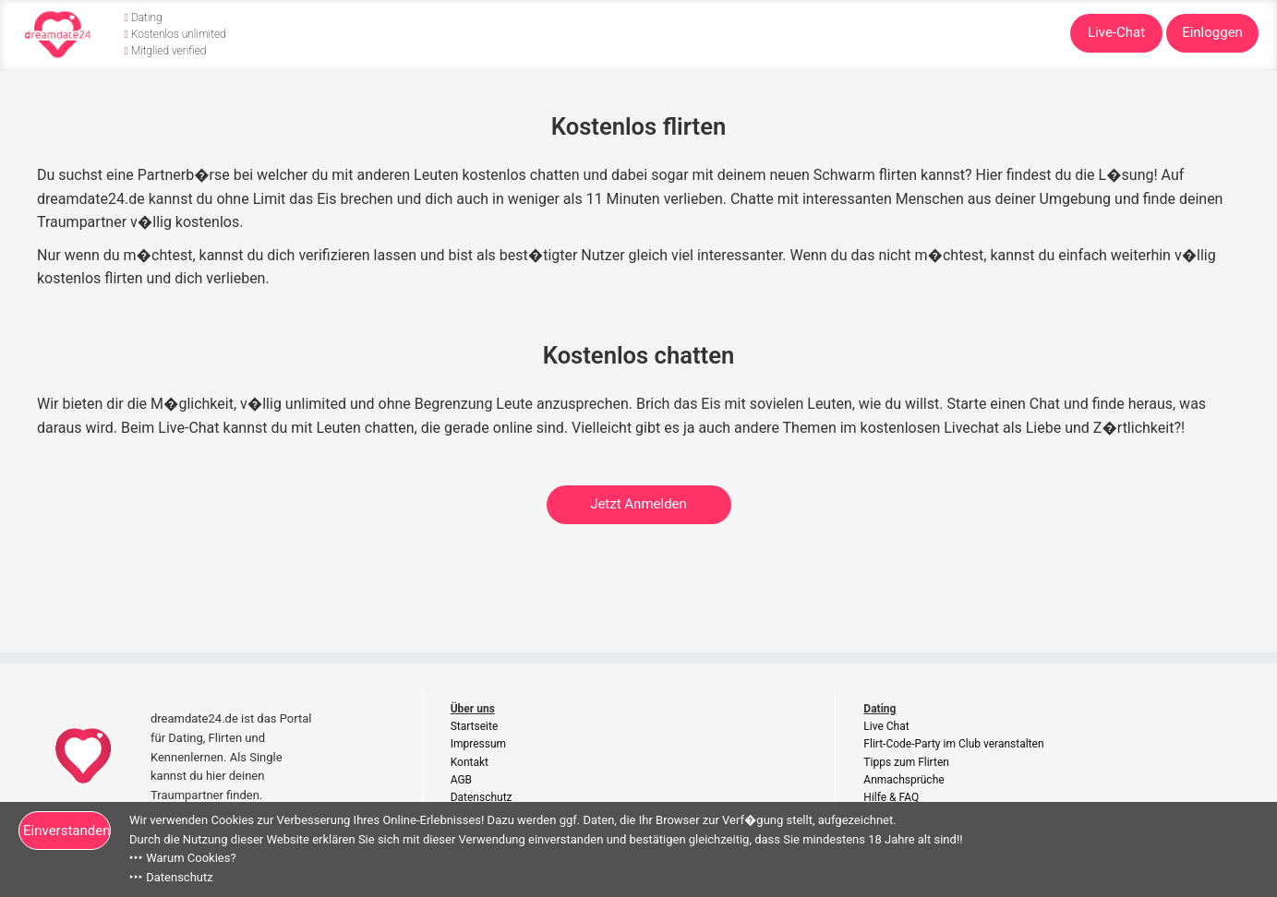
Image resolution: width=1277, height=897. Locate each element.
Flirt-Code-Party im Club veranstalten (953, 743)
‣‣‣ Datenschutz (171, 877)
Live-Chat (1116, 32)
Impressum (478, 743)
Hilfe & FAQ (891, 797)
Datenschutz (481, 797)
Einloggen (1212, 32)
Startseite (475, 726)
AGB (461, 779)
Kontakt (469, 762)
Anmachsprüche (903, 779)
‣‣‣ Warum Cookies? (182, 858)
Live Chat (886, 726)
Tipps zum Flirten (906, 762)
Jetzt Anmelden (638, 504)
